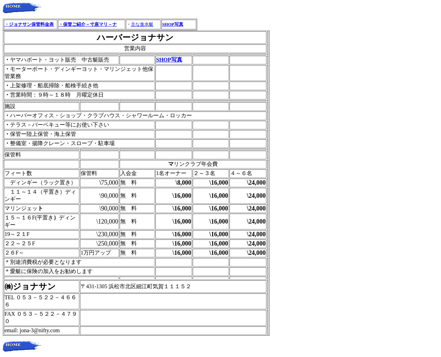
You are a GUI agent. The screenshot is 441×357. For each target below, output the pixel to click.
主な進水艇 (142, 24)
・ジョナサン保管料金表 (29, 24)
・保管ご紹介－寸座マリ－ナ (88, 24)
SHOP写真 (172, 24)
